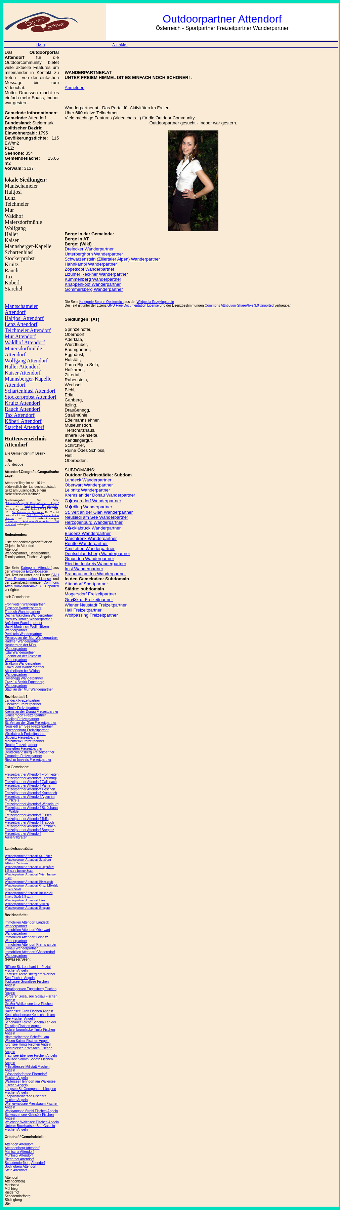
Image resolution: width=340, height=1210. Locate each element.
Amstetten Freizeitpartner (23, 748)
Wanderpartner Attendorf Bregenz (27, 907)
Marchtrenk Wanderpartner (91, 538)
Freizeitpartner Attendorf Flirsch (28, 815)
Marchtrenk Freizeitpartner (24, 741)
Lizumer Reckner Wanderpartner (96, 274)
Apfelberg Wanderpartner (23, 623)
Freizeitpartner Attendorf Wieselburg (31, 804)
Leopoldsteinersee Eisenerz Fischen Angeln (25, 1098)
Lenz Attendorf (21, 324)
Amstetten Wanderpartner (90, 548)
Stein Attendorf (16, 1170)
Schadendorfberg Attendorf (25, 1163)
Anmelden (120, 44)
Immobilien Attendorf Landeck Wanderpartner (27, 924)
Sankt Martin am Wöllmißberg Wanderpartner (27, 628)
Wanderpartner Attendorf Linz (25, 900)
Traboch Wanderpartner (22, 612)
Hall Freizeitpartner (83, 610)
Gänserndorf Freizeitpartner (25, 715)
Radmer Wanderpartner (22, 641)
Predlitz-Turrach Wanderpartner (28, 619)
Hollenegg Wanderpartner (24, 678)
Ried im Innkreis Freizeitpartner (28, 760)
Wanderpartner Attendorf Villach (27, 904)
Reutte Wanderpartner (86, 543)
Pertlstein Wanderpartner (23, 634)
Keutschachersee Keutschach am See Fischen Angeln (30, 1016)
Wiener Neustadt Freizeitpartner (96, 605)
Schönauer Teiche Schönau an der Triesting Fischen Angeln (30, 1024)
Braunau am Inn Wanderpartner (95, 573)
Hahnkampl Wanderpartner (91, 264)
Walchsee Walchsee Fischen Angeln (32, 1122)
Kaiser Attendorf (23, 373)
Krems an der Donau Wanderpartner (100, 495)
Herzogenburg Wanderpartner (94, 522)
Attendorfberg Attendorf (22, 1148)
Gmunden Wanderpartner (89, 558)
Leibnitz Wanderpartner (87, 490)
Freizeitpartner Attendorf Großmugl (31, 778)
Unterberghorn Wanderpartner (94, 254)
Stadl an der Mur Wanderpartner (29, 689)
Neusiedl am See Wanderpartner (96, 517)
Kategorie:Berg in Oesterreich (101, 302)
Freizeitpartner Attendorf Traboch (29, 822)
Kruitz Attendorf (22, 403)
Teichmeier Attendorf (28, 330)
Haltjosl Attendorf (24, 318)
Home (40, 44)
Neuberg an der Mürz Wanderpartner (21, 647)
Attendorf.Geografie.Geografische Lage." (32, 503)
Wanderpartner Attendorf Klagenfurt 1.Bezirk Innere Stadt (29, 868)
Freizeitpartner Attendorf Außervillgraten (23, 835)
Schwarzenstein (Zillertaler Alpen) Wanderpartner (112, 259)
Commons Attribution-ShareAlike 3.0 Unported (32, 584)
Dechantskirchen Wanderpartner (29, 615)
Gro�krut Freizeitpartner (89, 599)
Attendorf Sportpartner (86, 583)
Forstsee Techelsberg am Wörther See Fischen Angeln (30, 976)
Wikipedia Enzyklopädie (41, 506)
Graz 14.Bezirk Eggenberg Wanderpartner (24, 684)
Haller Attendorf (22, 366)
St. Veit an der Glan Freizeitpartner (30, 723)
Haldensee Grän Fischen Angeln (29, 1011)
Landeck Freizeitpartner (22, 700)
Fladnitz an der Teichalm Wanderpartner (23, 658)
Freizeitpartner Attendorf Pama (27, 785)
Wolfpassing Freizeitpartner (91, 615)
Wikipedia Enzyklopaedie (29, 571)
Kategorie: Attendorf (36, 568)
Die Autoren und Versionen (28, 512)
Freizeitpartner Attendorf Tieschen (30, 789)
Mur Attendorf (20, 336)
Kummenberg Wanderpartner (93, 279)
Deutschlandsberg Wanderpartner (97, 553)
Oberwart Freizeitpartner (23, 704)
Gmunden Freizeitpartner (23, 756)
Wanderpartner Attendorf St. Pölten (28, 856)
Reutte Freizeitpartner (21, 745)
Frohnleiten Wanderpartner (25, 604)
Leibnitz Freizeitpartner (22, 708)
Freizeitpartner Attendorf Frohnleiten (31, 774)
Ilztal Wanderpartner (20, 652)
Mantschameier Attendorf (21, 309)
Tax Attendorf (20, 415)
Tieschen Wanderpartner (23, 608)
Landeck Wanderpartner (88, 479)
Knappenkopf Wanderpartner (93, 284)
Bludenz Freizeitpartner (22, 737)
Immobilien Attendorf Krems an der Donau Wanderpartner (30, 946)
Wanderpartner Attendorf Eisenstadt (29, 882)
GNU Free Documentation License (32, 577)
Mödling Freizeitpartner (22, 719)
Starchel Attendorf (24, 427)
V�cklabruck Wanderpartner (93, 528)
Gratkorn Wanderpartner (23, 663)
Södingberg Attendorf (20, 1166)
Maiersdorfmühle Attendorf (23, 351)
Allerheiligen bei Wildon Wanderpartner (22, 672)
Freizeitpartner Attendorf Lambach (30, 826)
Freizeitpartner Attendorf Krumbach (31, 793)
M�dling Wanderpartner (88, 506)
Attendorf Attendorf (19, 1144)
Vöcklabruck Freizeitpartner (25, 734)
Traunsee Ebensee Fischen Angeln (31, 1055)
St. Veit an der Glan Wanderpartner (99, 512)
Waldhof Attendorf (25, 342)
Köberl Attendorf (23, 421)
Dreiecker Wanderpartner (89, 248)
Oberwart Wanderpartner (89, 484)
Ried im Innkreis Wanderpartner (95, 563)
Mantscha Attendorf (19, 1152)
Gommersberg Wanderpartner (94, 289)
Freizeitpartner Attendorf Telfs (26, 819)
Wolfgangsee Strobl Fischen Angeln (31, 1111)
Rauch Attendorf (22, 409)
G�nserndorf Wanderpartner (93, 500)
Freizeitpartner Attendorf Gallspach (31, 782)
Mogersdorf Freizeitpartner (90, 593)
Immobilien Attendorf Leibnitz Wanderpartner (26, 939)
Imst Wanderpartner (84, 568)
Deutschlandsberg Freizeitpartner (29, 752)
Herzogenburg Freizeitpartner (27, 730)
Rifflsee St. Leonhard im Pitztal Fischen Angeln (28, 968)
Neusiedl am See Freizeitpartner (29, 726)
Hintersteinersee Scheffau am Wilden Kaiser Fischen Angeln (27, 1039)
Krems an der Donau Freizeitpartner (31, 711)
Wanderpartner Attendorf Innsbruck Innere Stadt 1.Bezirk (28, 894)
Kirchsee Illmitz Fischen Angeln (28, 1044)
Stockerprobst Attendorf (30, 397)
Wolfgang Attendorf (26, 360)
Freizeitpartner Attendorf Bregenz (29, 830)
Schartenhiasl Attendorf (30, 391)
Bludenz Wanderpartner (88, 533)
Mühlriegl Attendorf (19, 1155)
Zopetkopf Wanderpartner (90, 269)
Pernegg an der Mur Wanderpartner (31, 637)
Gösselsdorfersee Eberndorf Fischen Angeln (26, 1076)
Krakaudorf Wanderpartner (24, 667)
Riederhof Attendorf (19, 1159)
